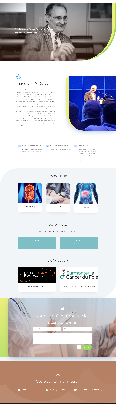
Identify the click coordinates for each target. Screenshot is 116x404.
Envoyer (95, 347)
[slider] (51, 246)
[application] (37, 246)
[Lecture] (22, 246)
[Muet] (47, 246)
